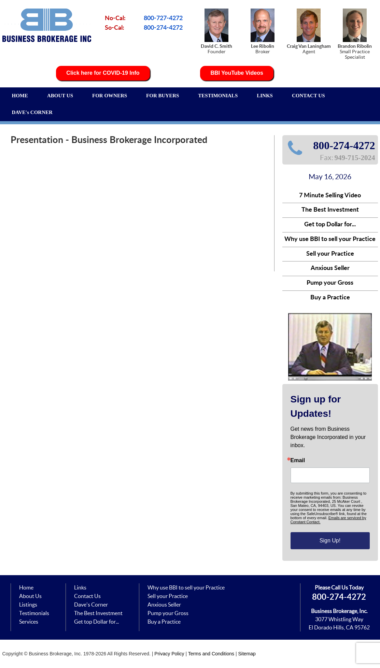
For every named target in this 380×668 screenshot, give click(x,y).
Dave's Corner (91, 604)
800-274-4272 (163, 28)
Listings (28, 604)
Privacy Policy (169, 653)
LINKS (265, 95)
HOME (20, 95)
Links (80, 587)
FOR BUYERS (162, 95)
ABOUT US (60, 95)
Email (298, 460)
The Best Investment (330, 210)
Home (26, 587)
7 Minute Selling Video (330, 196)
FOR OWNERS (109, 95)
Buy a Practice (330, 298)
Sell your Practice (330, 254)
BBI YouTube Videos (236, 73)
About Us (30, 596)
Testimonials (34, 613)
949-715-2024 (355, 158)
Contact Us (87, 596)
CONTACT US (308, 95)
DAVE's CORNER (32, 112)
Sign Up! (330, 540)
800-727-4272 (163, 18)
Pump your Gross (330, 283)
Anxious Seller (330, 268)
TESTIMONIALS (218, 95)
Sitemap (247, 653)
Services (28, 622)
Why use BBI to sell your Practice (330, 239)
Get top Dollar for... (330, 225)
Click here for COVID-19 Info (102, 73)
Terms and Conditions (211, 653)
